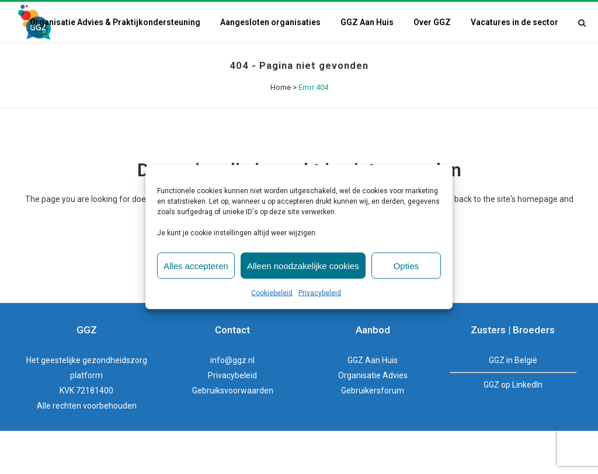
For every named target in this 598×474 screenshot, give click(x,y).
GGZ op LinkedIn (513, 428)
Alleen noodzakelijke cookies (303, 265)
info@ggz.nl (232, 403)
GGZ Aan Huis (372, 403)
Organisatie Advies (373, 418)
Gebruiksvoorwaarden (232, 433)
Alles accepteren (196, 265)
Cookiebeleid (272, 293)
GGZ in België (513, 403)
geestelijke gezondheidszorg (94, 403)
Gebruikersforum (372, 433)
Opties (406, 265)
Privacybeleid (319, 293)
